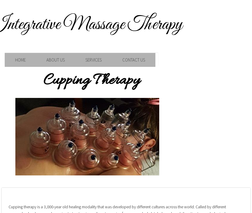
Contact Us (133, 60)
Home (20, 60)
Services (93, 60)
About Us (55, 60)
